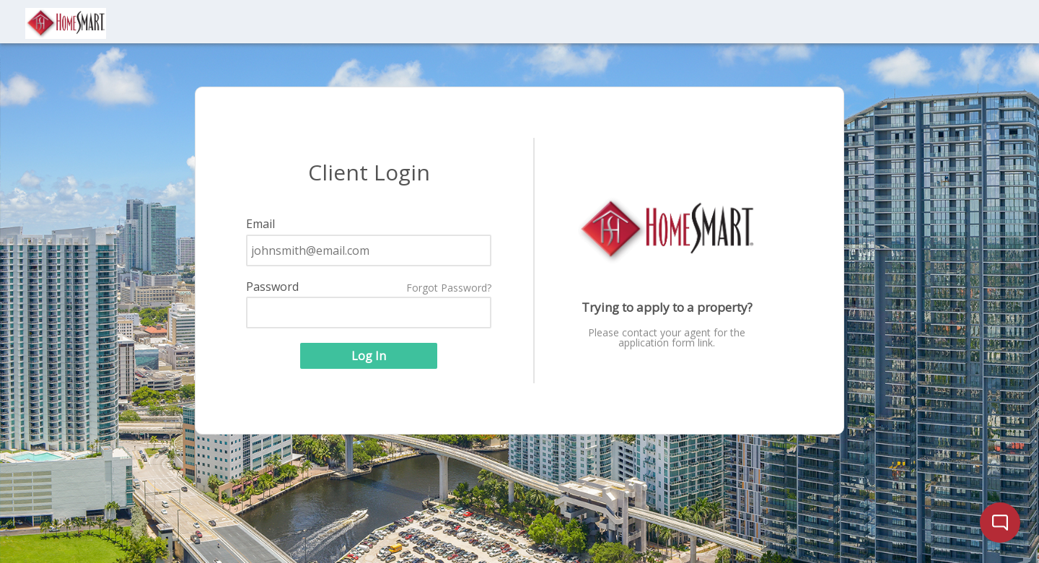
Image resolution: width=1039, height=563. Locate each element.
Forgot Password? (448, 288)
